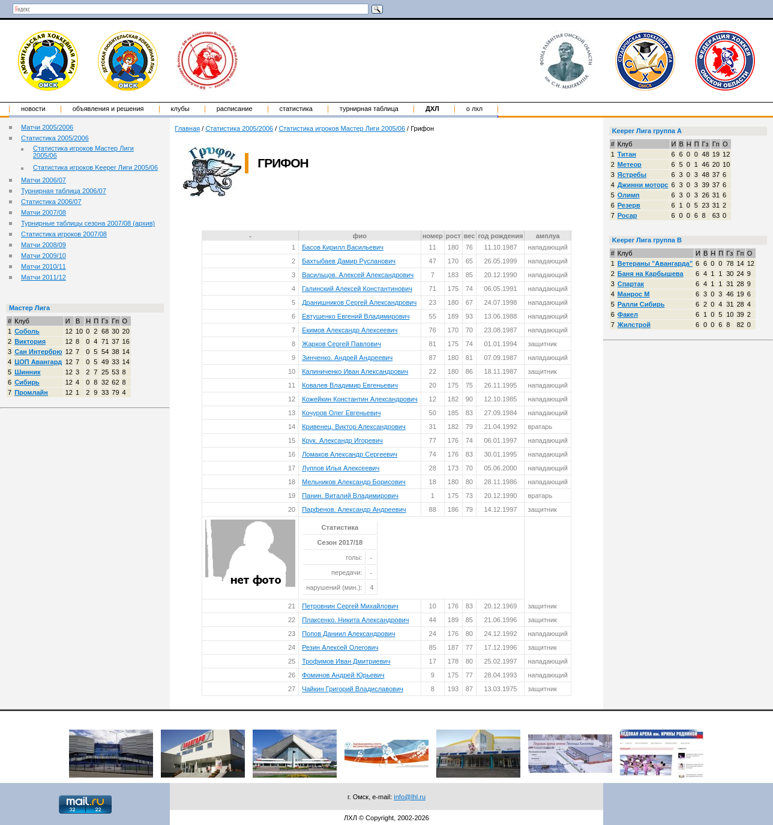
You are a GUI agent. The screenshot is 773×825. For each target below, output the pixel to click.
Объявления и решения (108, 108)
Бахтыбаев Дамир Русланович (349, 261)
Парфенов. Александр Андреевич (354, 509)
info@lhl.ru (410, 796)
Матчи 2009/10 (43, 255)
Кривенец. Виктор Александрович (354, 426)
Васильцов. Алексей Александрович (358, 274)
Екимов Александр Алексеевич (349, 330)
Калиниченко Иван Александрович (355, 371)
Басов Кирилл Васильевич (342, 247)
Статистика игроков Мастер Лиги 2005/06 (341, 128)
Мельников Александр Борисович (354, 481)
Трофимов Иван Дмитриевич (346, 661)
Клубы (180, 108)
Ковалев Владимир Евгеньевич (350, 385)
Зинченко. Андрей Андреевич (347, 357)
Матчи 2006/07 (43, 180)
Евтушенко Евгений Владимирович (355, 316)
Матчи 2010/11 (43, 266)
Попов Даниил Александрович (348, 633)
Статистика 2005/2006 (55, 138)
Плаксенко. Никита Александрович (355, 619)
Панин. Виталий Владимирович (350, 495)
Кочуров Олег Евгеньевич (341, 412)
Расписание (235, 108)
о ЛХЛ (474, 108)
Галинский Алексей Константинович (357, 288)
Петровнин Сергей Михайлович (350, 606)
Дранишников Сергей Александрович (359, 302)
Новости (33, 108)
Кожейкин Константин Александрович (360, 399)
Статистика (296, 108)
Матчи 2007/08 (43, 212)
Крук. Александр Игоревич (342, 440)
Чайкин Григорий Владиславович (352, 688)
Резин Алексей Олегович (340, 647)
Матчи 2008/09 (43, 244)
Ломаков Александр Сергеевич (349, 454)
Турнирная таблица (369, 108)
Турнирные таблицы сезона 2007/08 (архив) (88, 223)
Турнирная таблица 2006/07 (63, 190)
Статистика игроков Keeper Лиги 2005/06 (95, 167)
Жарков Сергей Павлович (341, 343)
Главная (187, 128)
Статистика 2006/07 (51, 201)
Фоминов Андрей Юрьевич (343, 675)
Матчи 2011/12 (43, 277)
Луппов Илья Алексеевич (340, 468)
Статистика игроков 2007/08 (64, 234)
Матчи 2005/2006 (47, 127)
